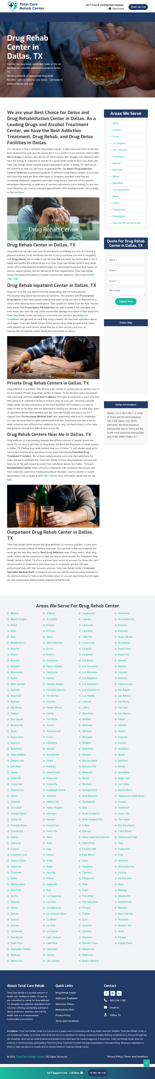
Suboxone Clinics (65, 1006)
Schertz (122, 728)
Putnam (86, 916)
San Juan (123, 710)
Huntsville (51, 834)
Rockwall (123, 633)
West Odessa (125, 916)
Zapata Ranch (125, 945)
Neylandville (88, 804)
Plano (85, 892)
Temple (122, 804)
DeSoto (15, 916)
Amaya (14, 657)
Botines (15, 716)
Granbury (51, 769)
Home (44, 19)
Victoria (122, 875)
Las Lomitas (53, 963)
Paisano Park (89, 851)
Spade (121, 757)
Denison (15, 904)
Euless (50, 657)
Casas (14, 775)
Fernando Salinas (55, 692)
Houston (116, 132)
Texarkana (123, 810)
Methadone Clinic (65, 1012)
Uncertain (123, 863)
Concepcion (17, 834)
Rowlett (122, 663)
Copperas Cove (19, 857)
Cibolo (14, 798)
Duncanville (17, 940)
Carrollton (16, 769)
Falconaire (51, 675)
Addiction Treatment (67, 1001)
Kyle (48, 892)
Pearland (87, 875)
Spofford (123, 763)
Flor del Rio (52, 698)
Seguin (121, 733)
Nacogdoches (89, 792)
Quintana (86, 934)
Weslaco (122, 910)
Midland (86, 745)
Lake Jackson (53, 940)
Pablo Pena (88, 845)
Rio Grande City (126, 622)
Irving (49, 863)
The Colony (124, 822)
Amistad (15, 663)
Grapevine (51, 781)
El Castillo (51, 622)
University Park (126, 869)
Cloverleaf (16, 810)
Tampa (115, 205)
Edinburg (15, 957)
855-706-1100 (134, 7)
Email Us (111, 1010)
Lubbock (86, 704)
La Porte (51, 928)
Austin (14, 680)
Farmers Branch (54, 686)
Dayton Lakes (18, 887)
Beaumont (16, 698)
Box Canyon (17, 722)
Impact (50, 857)
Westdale (123, 922)
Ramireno (87, 940)
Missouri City (89, 769)
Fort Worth (52, 722)
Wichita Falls (125, 928)
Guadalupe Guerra (55, 792)
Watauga (122, 892)
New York (117, 172)
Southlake (123, 751)
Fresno (50, 728)
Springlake (123, 775)
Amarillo (15, 651)
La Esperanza (53, 910)
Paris (85, 863)
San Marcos (124, 716)
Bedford (15, 704)
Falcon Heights (54, 669)
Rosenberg (124, 645)
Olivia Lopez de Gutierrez (95, 839)
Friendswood (53, 733)
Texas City (123, 816)
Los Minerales (89, 675)
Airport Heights (19, 622)
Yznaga (122, 940)
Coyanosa (16, 875)
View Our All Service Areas (126, 225)
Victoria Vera (125, 881)
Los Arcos (87, 663)
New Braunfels (90, 798)
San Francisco (119, 152)
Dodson (15, 922)
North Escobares (91, 816)
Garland (50, 751)
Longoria (86, 651)
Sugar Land (124, 781)
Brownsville (17, 728)
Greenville (51, 786)
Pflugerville (88, 881)
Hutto (49, 845)
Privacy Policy (63, 1018)
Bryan (13, 733)
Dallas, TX (112, 1017)
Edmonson (16, 963)
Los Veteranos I (90, 686)
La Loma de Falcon (56, 916)
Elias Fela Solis (54, 645)
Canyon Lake (17, 763)
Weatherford (124, 904)
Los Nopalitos (89, 680)
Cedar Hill (16, 781)
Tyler (120, 857)
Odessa (86, 834)
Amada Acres (18, 645)
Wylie (121, 934)
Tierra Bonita (124, 834)
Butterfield (16, 751)
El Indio (50, 627)
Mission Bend (89, 763)
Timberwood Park (127, 839)
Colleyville (16, 822)
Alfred (14, 627)
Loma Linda (88, 645)
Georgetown (52, 757)
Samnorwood (125, 686)
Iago (48, 851)
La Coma (51, 904)
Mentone (87, 733)
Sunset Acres (125, 792)
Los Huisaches (90, 669)
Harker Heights (54, 810)
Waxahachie (124, 898)
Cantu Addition (18, 757)
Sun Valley (123, 786)
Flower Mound (54, 710)
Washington (118, 219)
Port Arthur (88, 898)
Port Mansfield (90, 904)
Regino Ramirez (90, 963)
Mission (86, 757)
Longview (87, 657)
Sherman (122, 739)
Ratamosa (87, 957)
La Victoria (52, 934)
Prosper (86, 910)
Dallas (115, 126)
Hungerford (52, 828)
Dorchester (16, 934)
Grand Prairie (53, 775)
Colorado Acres (19, 828)
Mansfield (87, 716)
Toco (120, 845)
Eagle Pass (17, 945)
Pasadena (87, 869)
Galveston (51, 745)
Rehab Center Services (64, 19)
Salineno (122, 680)
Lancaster (51, 951)
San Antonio (124, 698)
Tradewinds (124, 851)
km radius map (126, 362)
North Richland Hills (92, 822)
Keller (49, 869)
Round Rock (124, 651)
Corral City (16, 869)
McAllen (86, 722)
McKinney (87, 728)
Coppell (15, 851)
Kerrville (50, 875)
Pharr (85, 887)
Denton (14, 910)
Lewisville (87, 627)
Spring (121, 769)
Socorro (122, 745)
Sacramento (118, 159)
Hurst (49, 839)
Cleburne (15, 804)
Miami (115, 199)
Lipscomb (87, 633)
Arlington (15, 669)
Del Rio (14, 898)
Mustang (86, 786)
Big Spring (16, 710)
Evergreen (51, 663)
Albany (116, 179)
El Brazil (50, 616)
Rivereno (122, 627)
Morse (85, 781)
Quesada (87, 928)
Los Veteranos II (91, 692)
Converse (16, 845)
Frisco (115, 139)
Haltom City (52, 804)
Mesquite (87, 739)
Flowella (50, 704)
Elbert (49, 639)
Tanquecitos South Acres (131, 798)
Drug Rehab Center (66, 995)
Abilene (15, 616)
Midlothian (87, 751)
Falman (50, 680)
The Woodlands (126, 828)
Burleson (15, 745)
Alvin (13, 639)
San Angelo (124, 692)
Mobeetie (87, 775)
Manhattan (117, 185)
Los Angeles (119, 146)
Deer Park (16, 892)
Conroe (14, 839)
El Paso (50, 633)
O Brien (86, 828)
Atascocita (16, 675)
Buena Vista (17, 739)
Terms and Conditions (67, 1023)
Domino (15, 928)
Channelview (17, 792)
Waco (121, 887)
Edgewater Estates (21, 951)
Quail (84, 922)
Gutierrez (51, 798)
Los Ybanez (88, 698)
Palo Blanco (88, 857)
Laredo (50, 957)
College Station (19, 816)
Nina (84, 810)
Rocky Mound (125, 639)
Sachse (122, 669)
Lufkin (85, 710)
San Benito (123, 704)
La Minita (51, 922)
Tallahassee (118, 212)
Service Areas (90, 19)
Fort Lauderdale (120, 192)
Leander (86, 622)
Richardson (124, 616)
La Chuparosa (53, 898)
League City (88, 616)
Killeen (50, 881)
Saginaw (122, 675)
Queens (116, 165)
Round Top (123, 657)
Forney (50, 716)
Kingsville (51, 887)
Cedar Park (16, 786)
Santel (121, 722)
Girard (49, 763)
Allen (13, 633)
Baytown (15, 692)
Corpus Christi (18, 863)
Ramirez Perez (90, 945)
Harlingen (51, 816)
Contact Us (107, 19)
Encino (49, 651)
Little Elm (87, 639)
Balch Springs (18, 686)
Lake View (52, 945)
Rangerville (88, 951)
